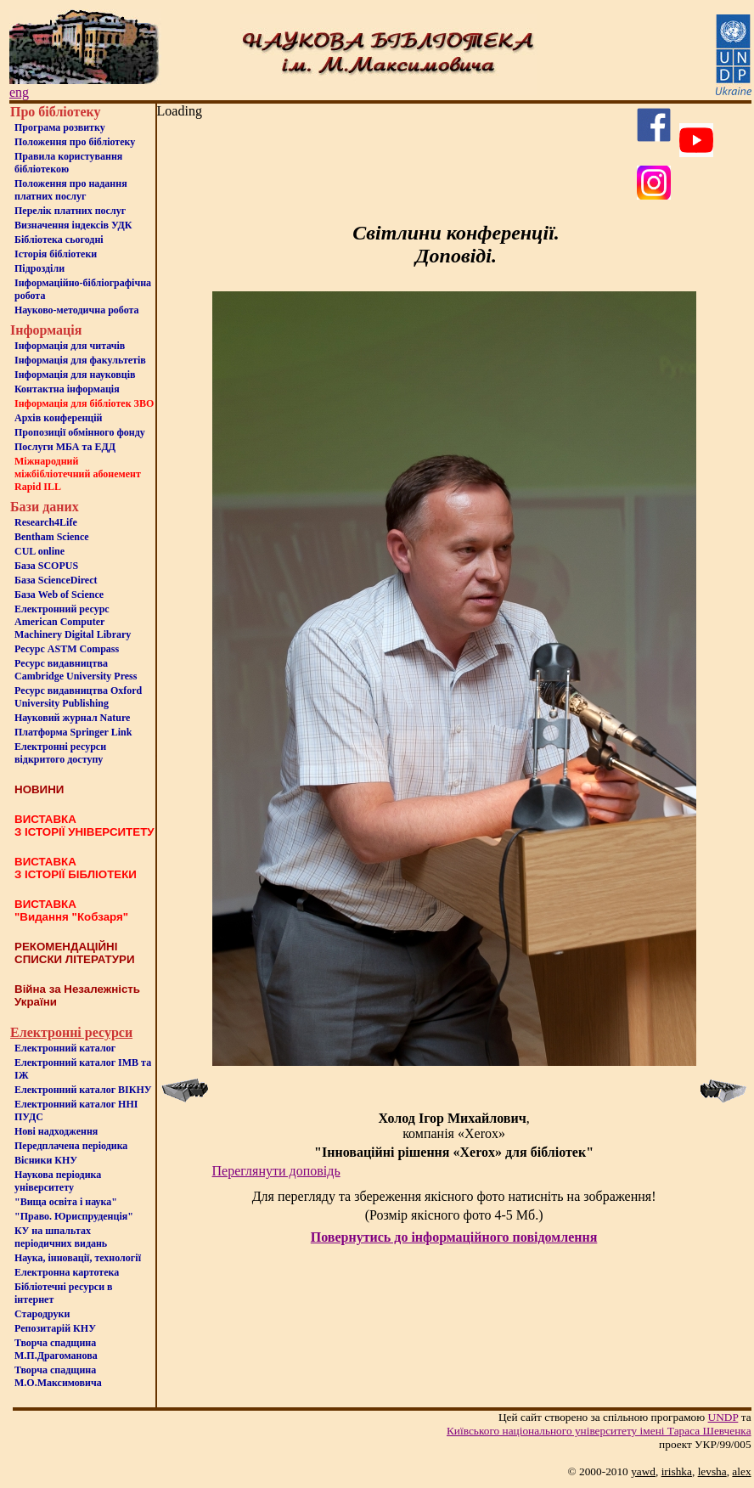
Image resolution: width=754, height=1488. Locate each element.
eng (19, 92)
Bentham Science (51, 537)
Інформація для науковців (74, 374)
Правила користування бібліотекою (68, 162)
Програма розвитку (59, 127)
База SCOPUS (46, 566)
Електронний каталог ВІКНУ (83, 1090)
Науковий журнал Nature (72, 718)
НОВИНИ (39, 789)
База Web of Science (59, 594)
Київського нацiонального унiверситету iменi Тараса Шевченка (599, 1430)
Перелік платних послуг (70, 211)
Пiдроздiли (39, 268)
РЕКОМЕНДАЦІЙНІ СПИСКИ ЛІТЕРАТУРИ (74, 953)
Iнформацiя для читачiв (69, 346)
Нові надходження (56, 1131)
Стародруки (42, 1314)
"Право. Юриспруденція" (73, 1216)
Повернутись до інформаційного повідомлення (454, 1237)
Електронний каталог (64, 1048)
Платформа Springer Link (73, 732)
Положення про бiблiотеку (74, 142)
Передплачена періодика (70, 1146)
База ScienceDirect (56, 580)
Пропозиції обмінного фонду (79, 432)
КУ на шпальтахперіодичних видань (60, 1237)
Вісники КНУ (45, 1160)
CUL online (39, 551)
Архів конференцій (58, 418)
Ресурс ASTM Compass (66, 649)
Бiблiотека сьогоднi (59, 239)
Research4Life (45, 522)
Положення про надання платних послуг (70, 190)
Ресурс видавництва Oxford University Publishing (78, 697)
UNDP (723, 1417)
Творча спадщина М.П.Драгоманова (56, 1349)
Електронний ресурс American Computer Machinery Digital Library (72, 621)
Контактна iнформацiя (67, 389)
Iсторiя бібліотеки (55, 254)
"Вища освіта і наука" (65, 1202)
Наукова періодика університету (57, 1181)
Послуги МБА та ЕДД (64, 447)
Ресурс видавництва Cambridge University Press (75, 669)
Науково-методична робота (76, 310)
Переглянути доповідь (276, 1171)
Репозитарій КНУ (55, 1328)
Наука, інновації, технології (77, 1258)
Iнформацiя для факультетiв (80, 360)
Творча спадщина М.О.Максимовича (58, 1376)
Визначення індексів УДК (73, 225)
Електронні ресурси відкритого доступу (60, 753)
